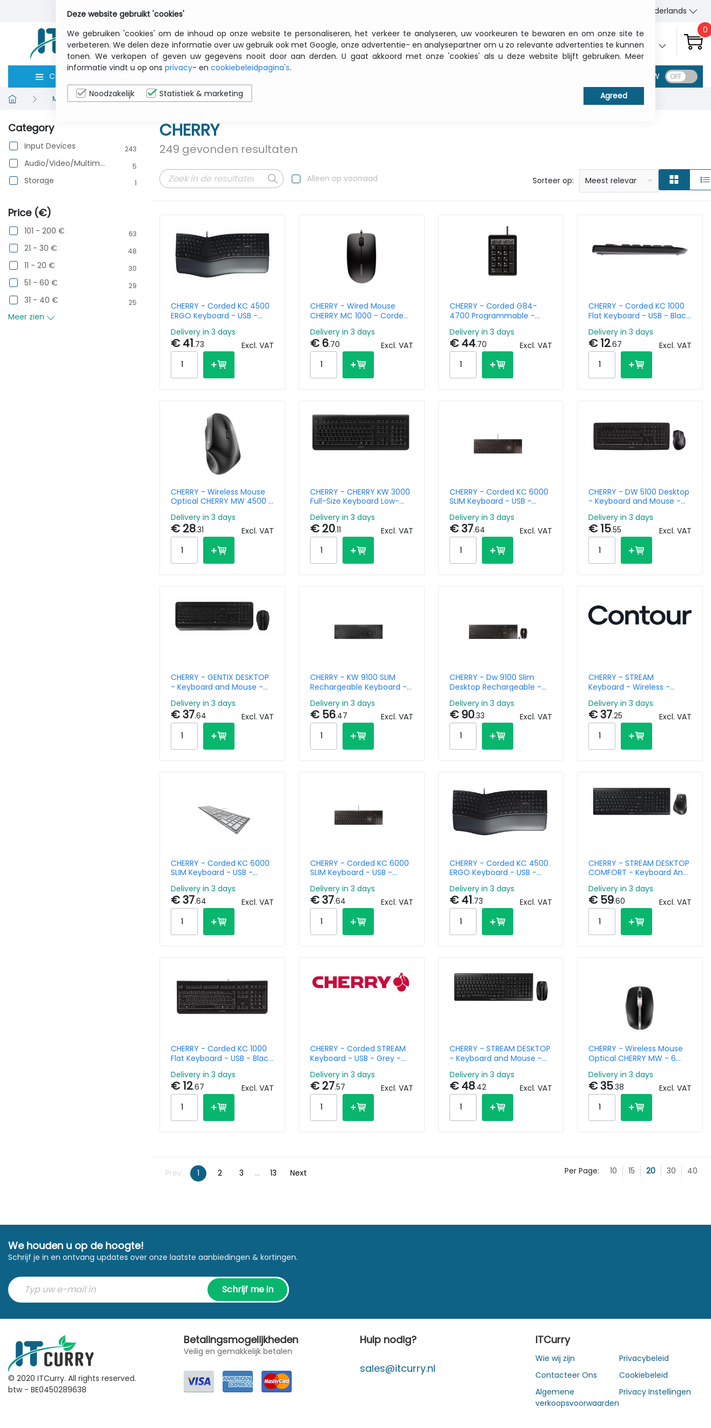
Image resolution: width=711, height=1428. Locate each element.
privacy (178, 67)
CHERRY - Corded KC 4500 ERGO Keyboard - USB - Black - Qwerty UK (499, 868)
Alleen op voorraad (342, 178)
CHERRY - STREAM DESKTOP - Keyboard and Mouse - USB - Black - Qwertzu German (500, 1053)
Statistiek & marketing (194, 93)
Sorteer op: (553, 180)
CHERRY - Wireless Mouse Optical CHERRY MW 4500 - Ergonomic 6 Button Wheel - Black (222, 497)
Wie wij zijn (555, 1358)
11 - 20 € (39, 265)
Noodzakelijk (105, 93)
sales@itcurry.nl (397, 1368)
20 (650, 1170)
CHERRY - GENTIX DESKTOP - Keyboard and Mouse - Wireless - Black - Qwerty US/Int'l (220, 682)
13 (273, 1172)
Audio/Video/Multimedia (65, 163)
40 (692, 1170)
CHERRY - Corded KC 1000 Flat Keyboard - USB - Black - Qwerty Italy (221, 1053)
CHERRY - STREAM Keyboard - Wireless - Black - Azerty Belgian (629, 682)
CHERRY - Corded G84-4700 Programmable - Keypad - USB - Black (493, 311)
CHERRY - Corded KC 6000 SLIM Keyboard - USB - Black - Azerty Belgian (359, 868)
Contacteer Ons (566, 1375)
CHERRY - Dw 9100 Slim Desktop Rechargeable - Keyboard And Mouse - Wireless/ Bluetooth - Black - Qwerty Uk (500, 682)
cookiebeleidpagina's (250, 67)
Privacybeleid (644, 1358)
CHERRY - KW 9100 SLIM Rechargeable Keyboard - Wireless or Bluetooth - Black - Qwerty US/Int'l (358, 682)
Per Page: (582, 1170)
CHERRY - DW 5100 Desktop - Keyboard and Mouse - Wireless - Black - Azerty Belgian (638, 497)
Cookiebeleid (643, 1375)
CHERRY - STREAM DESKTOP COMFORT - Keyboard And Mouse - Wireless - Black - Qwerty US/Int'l (638, 868)
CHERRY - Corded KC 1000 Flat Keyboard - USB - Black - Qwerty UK (639, 311)
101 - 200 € (44, 231)
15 (631, 1170)
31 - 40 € (41, 300)
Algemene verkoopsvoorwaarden (577, 1397)
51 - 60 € (41, 283)
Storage (39, 180)
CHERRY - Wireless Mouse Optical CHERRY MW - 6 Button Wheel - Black (635, 1053)
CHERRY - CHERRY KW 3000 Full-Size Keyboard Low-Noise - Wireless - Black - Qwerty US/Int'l (360, 497)
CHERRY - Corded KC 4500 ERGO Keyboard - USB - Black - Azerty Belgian (220, 311)
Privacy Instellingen (655, 1391)
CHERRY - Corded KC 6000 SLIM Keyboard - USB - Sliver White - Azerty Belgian (220, 868)
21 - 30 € (40, 248)
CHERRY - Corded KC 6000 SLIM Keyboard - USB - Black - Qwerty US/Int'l (499, 497)
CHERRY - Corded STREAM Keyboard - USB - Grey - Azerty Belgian (358, 1053)
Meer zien (31, 316)
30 (671, 1170)
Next (298, 1172)
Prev (173, 1172)
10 (613, 1170)
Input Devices (50, 146)
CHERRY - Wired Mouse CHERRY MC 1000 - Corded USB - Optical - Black (359, 311)
